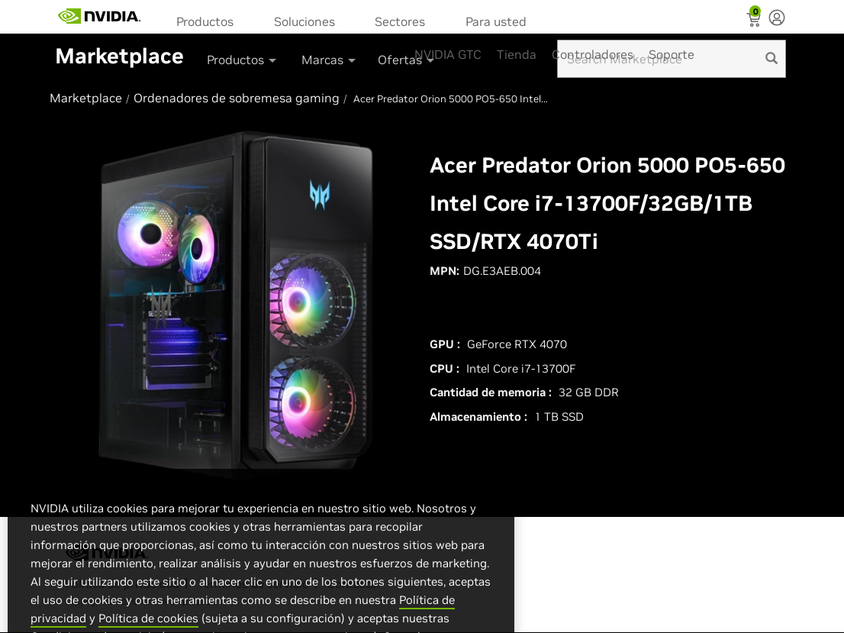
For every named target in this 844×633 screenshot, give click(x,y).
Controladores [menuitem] (592, 54)
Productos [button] (243, 59)
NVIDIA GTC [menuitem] (448, 54)
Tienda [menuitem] (516, 54)
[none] (777, 19)
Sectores (400, 21)
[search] (771, 59)
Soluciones (304, 21)
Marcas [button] (329, 59)
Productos (205, 21)
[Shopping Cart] (755, 21)
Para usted (496, 21)
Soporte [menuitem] (671, 54)
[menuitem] (210, 20)
